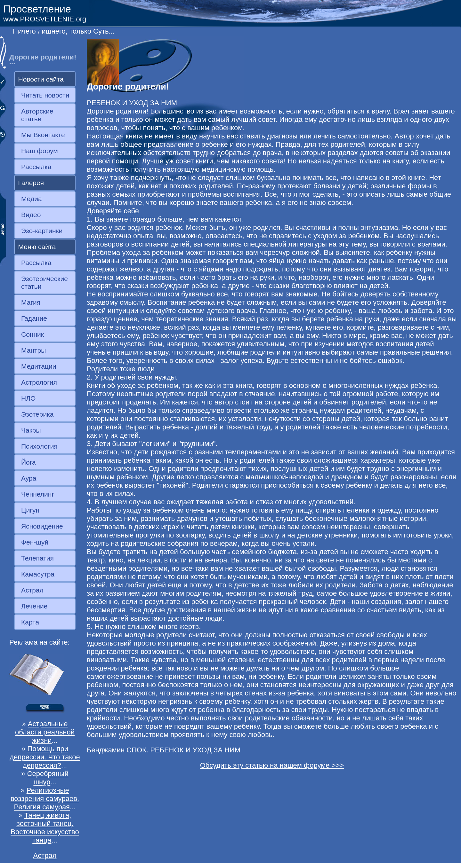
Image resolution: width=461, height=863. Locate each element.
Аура (28, 478)
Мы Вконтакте (43, 134)
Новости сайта (41, 79)
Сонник (32, 334)
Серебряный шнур (48, 778)
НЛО (28, 398)
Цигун (30, 510)
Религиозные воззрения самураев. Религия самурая (45, 798)
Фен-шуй (34, 542)
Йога (28, 462)
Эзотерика (37, 414)
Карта (30, 622)
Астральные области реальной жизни (45, 732)
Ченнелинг (37, 494)
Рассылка (36, 166)
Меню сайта (37, 246)
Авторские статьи (37, 114)
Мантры (33, 350)
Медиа (31, 198)
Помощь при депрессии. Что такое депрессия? (45, 757)
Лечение (34, 606)
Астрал (32, 590)
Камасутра (37, 574)
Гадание (34, 318)
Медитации (38, 366)
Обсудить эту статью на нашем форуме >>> (272, 765)
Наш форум (39, 150)
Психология (39, 446)
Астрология (39, 382)
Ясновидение (42, 526)
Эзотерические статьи (44, 282)
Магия (30, 302)
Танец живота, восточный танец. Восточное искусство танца (45, 827)
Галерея (31, 182)
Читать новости (45, 95)
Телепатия (37, 558)
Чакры (31, 430)
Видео (31, 214)
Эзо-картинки (42, 230)
